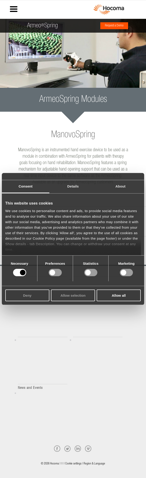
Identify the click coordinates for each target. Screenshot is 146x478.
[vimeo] (88, 448)
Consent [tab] (26, 186)
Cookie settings (73, 463)
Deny (27, 295)
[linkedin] (77, 448)
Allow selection (72, 295)
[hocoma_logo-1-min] (109, 9)
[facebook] (57, 448)
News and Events (30, 388)
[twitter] (67, 448)
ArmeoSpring (42, 24)
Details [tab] (73, 186)
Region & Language (94, 463)
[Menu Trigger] (13, 8)
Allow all (119, 295)
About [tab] (120, 186)
